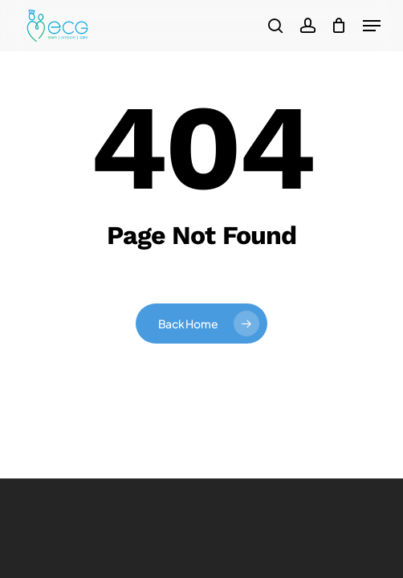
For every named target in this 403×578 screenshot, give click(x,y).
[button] (372, 26)
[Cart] (339, 26)
